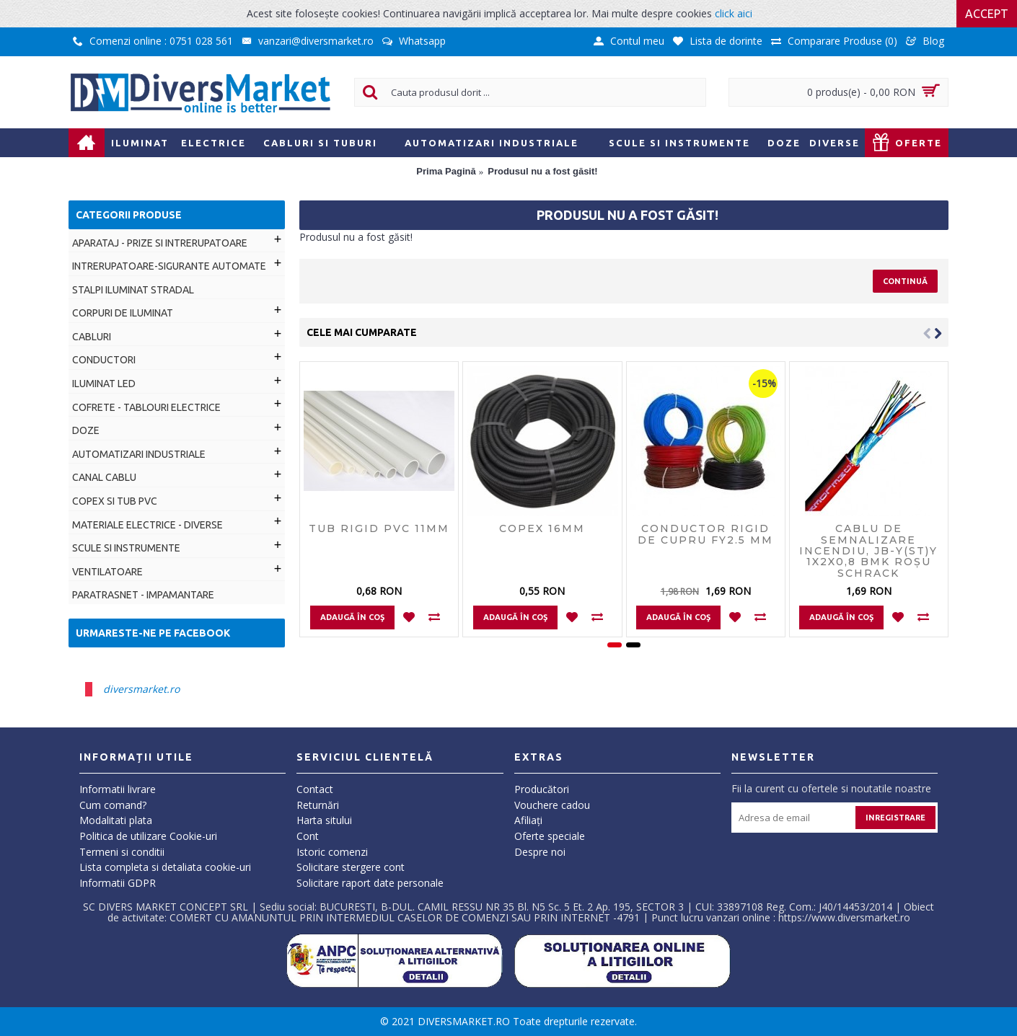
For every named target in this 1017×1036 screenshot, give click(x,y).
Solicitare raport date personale (370, 883)
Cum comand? (112, 805)
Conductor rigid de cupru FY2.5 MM (705, 534)
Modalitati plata (115, 820)
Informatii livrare (117, 789)
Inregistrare (895, 817)
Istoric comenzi (332, 852)
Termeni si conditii (121, 852)
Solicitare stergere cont (350, 867)
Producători (541, 789)
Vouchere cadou (552, 805)
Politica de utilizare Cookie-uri (148, 836)
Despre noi (539, 852)
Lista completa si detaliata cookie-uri (165, 867)
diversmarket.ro (141, 689)
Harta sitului (324, 820)
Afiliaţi (528, 820)
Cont (307, 836)
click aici (733, 13)
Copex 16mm (542, 528)
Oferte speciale (549, 836)
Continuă (905, 281)
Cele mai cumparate (362, 332)
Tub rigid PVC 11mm (379, 528)
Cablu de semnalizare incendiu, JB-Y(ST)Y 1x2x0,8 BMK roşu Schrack (868, 551)
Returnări (317, 805)
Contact (314, 789)
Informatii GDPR (117, 883)
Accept (986, 13)
